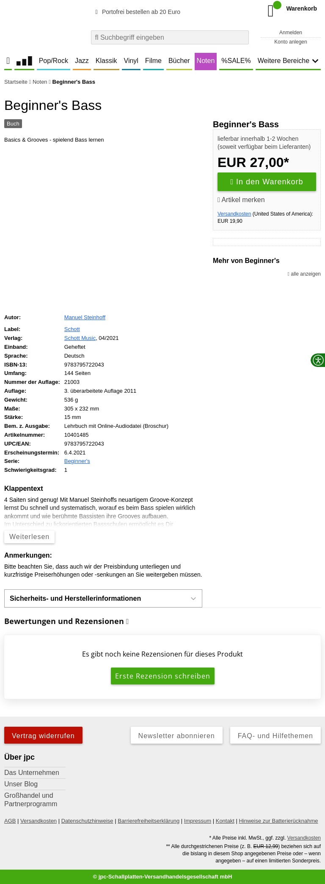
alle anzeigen (304, 274)
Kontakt (225, 821)
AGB (10, 821)
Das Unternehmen (31, 772)
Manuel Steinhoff (84, 317)
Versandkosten (234, 214)
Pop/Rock (53, 60)
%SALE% (236, 60)
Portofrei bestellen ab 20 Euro (136, 11)
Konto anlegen (290, 42)
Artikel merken (241, 199)
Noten (206, 60)
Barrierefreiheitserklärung (148, 821)
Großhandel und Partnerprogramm (30, 799)
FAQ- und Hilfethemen (275, 735)
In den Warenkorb (267, 182)
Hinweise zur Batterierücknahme (278, 821)
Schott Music (80, 338)
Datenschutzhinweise (87, 821)
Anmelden (290, 33)
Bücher (179, 60)
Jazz (82, 60)
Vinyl (131, 60)
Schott (72, 329)
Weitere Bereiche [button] (288, 60)
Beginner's (77, 461)
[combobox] (170, 37)
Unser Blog (21, 784)
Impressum (197, 821)
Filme (153, 60)
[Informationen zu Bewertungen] (127, 621)
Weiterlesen (29, 536)
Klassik (106, 60)
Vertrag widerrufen (43, 735)
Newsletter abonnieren (176, 735)
